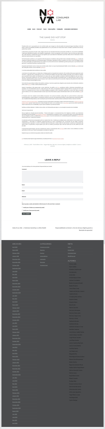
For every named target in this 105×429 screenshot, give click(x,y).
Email (23, 188)
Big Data (50, 144)
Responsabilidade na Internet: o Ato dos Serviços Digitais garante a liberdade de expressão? (74, 228)
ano (59, 87)
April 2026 (14, 246)
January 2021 (15, 395)
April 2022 (14, 352)
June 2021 (14, 380)
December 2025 (16, 258)
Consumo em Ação (44, 246)
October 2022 (15, 340)
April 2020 (14, 422)
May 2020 (14, 419)
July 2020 (14, 413)
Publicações (51, 29)
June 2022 (14, 346)
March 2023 (15, 328)
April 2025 (14, 276)
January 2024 (15, 310)
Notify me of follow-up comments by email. (34, 206)
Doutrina (52, 40)
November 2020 (16, 401)
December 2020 (16, 398)
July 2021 (14, 377)
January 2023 (15, 334)
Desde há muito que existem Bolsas (29, 101)
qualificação (80, 115)
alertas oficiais (44, 115)
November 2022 (16, 337)
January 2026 (15, 255)
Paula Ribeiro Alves (38, 144)
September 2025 (16, 267)
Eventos (42, 252)
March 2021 (15, 389)
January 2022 (15, 361)
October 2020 (15, 404)
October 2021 (15, 370)
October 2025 (15, 264)
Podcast (39, 29)
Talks (45, 29)
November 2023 (16, 316)
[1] (38, 104)
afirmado (62, 128)
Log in (69, 246)
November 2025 (16, 261)
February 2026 (15, 252)
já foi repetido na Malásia (41, 114)
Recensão (42, 261)
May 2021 (14, 383)
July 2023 (14, 322)
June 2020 (14, 416)
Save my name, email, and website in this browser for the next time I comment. (41, 202)
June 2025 (14, 270)
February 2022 (15, 358)
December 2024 (16, 282)
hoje (80, 91)
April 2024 (14, 301)
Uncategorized (44, 264)
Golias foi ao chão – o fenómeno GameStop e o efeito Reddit (32, 227)
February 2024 (15, 307)
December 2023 (16, 313)
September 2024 (16, 291)
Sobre (29, 29)
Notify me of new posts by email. (31, 209)
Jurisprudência (43, 255)
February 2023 (15, 331)
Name (23, 182)
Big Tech (55, 144)
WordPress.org (71, 255)
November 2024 (16, 285)
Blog (33, 29)
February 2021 (15, 392)
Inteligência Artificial (71, 144)
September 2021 (16, 374)
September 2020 (16, 407)
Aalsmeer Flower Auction (58, 138)
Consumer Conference (71, 29)
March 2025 (15, 279)
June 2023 (14, 325)
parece (29, 84)
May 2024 (14, 298)
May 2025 (14, 273)
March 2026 (15, 249)
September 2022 (16, 343)
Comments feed (72, 252)
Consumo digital (61, 144)
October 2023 (15, 319)
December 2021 (16, 364)
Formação (60, 29)
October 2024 (15, 288)
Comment (24, 169)
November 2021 (16, 367)
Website (24, 195)
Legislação (43, 258)
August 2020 (15, 410)
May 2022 (14, 349)
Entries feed (71, 249)
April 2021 (14, 386)
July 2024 (14, 295)
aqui (77, 58)
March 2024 (15, 304)
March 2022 (15, 355)
